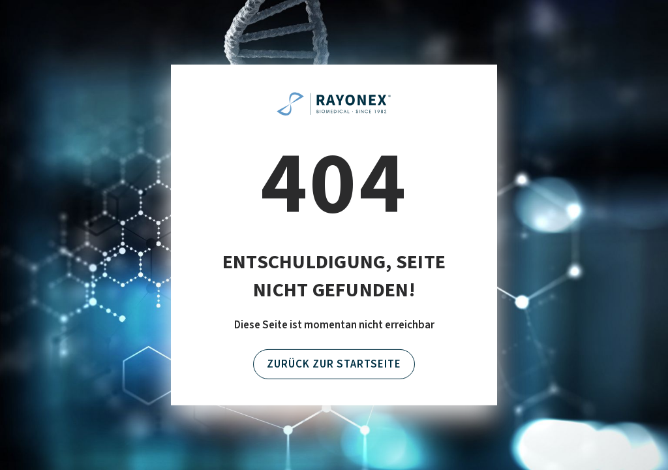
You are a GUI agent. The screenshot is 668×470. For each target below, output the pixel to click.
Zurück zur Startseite (334, 364)
